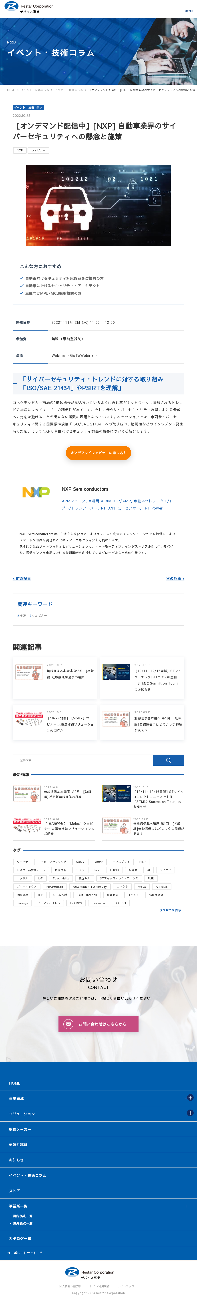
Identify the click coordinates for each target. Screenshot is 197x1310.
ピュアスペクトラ (49, 903)
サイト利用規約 (100, 1286)
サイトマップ (126, 1286)
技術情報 (60, 870)
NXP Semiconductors (85, 489)
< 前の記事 (22, 578)
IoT (40, 878)
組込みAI (84, 878)
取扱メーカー (20, 1129)
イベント (133, 895)
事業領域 (16, 1098)
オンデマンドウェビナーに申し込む (98, 452)
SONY (80, 862)
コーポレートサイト (22, 1253)
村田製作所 (60, 895)
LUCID (114, 870)
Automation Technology (90, 886)
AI (148, 870)
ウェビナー (38, 150)
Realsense (99, 903)
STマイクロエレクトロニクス (119, 878)
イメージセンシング (53, 862)
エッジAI (22, 878)
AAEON (120, 903)
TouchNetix (61, 878)
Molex (142, 886)
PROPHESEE (54, 886)
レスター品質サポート (31, 870)
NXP (20, 150)
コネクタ (122, 886)
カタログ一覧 (20, 1238)
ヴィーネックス (27, 886)
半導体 (133, 870)
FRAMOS (76, 903)
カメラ (80, 870)
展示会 (98, 862)
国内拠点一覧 (23, 1216)
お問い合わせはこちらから (102, 1024)
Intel (97, 870)
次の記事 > (175, 578)
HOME (14, 1083)
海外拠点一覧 (23, 1223)
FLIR (151, 878)
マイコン (165, 870)
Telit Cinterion (87, 895)
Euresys (22, 903)
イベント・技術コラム (28, 107)
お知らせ (16, 1159)
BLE (40, 895)
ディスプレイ (121, 862)
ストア (14, 1190)
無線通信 (112, 895)
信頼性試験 (156, 895)
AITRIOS (162, 886)
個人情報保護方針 (70, 1286)
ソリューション (22, 1113)
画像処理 (22, 895)
